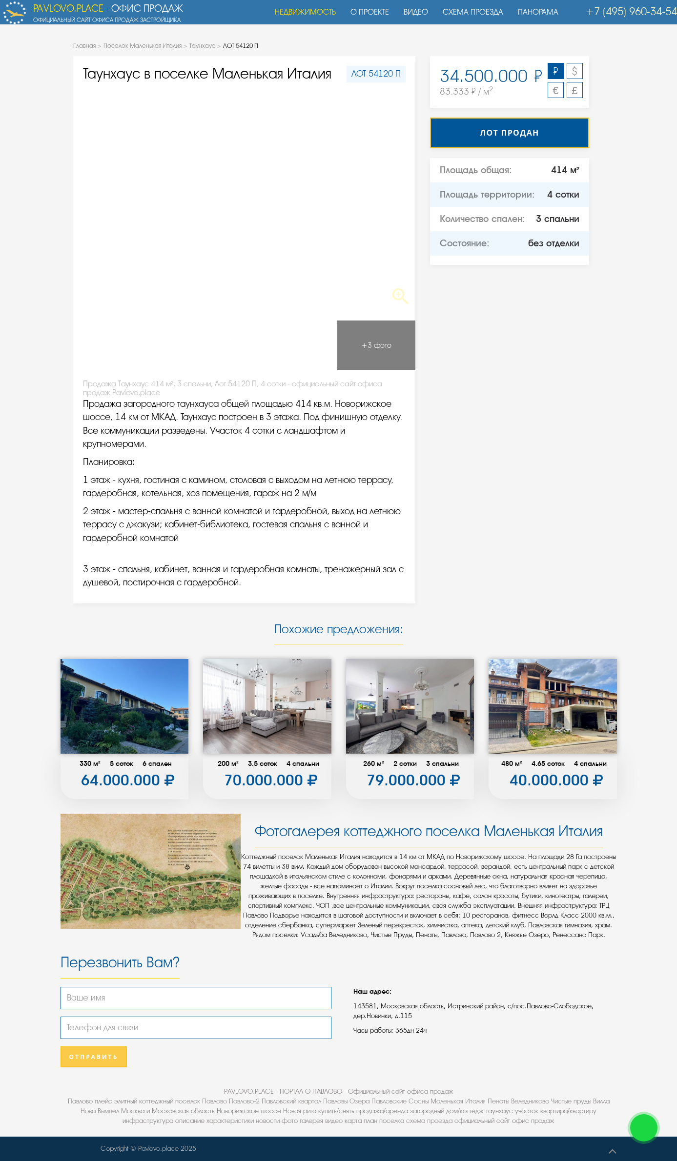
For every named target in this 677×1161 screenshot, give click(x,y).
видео (334, 1120)
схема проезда (429, 1120)
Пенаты (498, 1101)
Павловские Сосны (400, 1101)
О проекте (365, 17)
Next (381, 201)
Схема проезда (468, 17)
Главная (84, 45)
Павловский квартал (291, 1101)
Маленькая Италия (458, 1101)
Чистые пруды (571, 1101)
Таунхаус (202, 45)
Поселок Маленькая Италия (142, 45)
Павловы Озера (346, 1101)
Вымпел (108, 1111)
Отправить (94, 1057)
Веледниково (530, 1101)
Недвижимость (300, 17)
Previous (107, 201)
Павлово (214, 1101)
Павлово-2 (244, 1101)
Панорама (533, 17)
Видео (411, 17)
